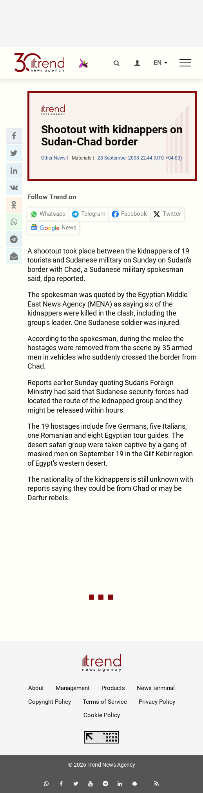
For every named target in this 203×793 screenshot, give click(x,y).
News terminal (156, 688)
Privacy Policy (157, 701)
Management (73, 688)
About (36, 688)
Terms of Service (105, 701)
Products (113, 688)
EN (157, 63)
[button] (13, 136)
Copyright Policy (49, 701)
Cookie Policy (101, 715)
